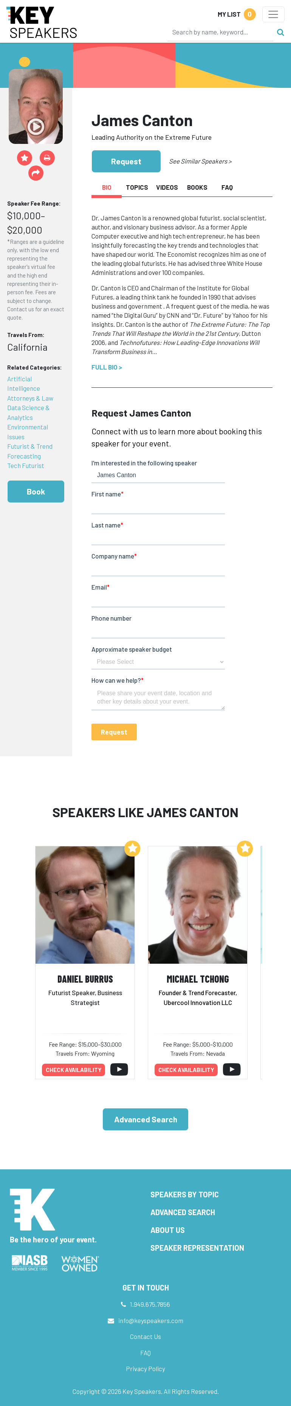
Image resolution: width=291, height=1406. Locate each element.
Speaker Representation (197, 1247)
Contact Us (145, 1336)
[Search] (220, 31)
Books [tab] (197, 187)
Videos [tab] (167, 187)
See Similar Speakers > (200, 161)
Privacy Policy (145, 1368)
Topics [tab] (137, 187)
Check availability (74, 1069)
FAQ (145, 1352)
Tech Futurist (25, 465)
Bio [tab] (106, 187)
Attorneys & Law (30, 398)
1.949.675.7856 (150, 1304)
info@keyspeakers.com (150, 1320)
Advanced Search (145, 1119)
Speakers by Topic (184, 1194)
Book (36, 491)
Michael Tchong (198, 979)
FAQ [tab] (227, 187)
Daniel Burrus (85, 979)
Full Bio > (106, 367)
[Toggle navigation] (273, 14)
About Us (167, 1229)
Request (126, 161)
